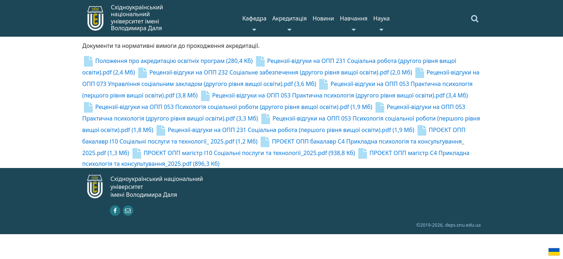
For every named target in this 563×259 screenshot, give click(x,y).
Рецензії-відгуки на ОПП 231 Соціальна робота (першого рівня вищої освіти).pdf (284, 130)
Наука (381, 18)
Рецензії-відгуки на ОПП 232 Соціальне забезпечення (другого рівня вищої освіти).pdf (274, 72)
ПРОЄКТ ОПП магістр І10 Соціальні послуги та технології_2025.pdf (243, 153)
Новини (323, 18)
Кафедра (254, 18)
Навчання (354, 18)
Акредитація (289, 18)
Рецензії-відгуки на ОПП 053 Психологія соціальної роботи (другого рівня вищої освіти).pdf (227, 107)
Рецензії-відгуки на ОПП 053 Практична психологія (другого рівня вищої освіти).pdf (333, 95)
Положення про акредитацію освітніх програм (167, 61)
